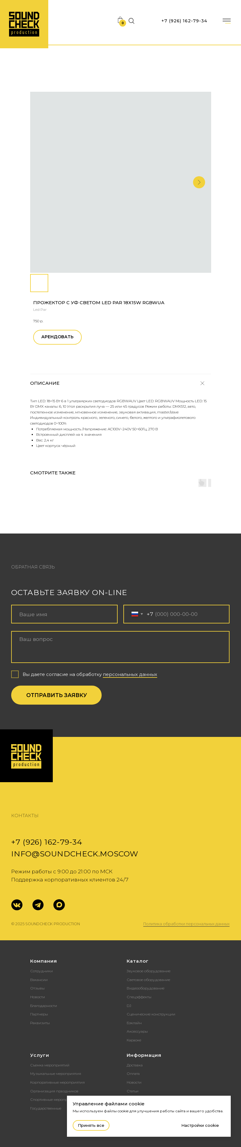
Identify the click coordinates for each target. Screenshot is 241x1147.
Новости (37, 997)
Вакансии (39, 979)
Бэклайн (134, 1023)
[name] (64, 614)
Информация (144, 1055)
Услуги (39, 1055)
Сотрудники (41, 971)
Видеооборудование (145, 988)
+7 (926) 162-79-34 (184, 21)
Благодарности (43, 1005)
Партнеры (39, 1014)
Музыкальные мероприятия (55, 1073)
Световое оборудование (148, 979)
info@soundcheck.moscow (74, 853)
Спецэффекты (139, 997)
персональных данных (130, 674)
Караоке (134, 1040)
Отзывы (37, 988)
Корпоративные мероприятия (57, 1082)
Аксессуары (137, 1031)
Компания (43, 961)
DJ (129, 1005)
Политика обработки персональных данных (186, 924)
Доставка (135, 1065)
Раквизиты (40, 1023)
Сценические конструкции (151, 1014)
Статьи (132, 1091)
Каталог (138, 961)
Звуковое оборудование (148, 971)
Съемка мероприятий (49, 1065)
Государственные (45, 1108)
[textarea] (120, 647)
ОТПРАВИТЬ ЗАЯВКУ (56, 695)
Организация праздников (54, 1091)
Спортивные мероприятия (54, 1099)
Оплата (133, 1073)
